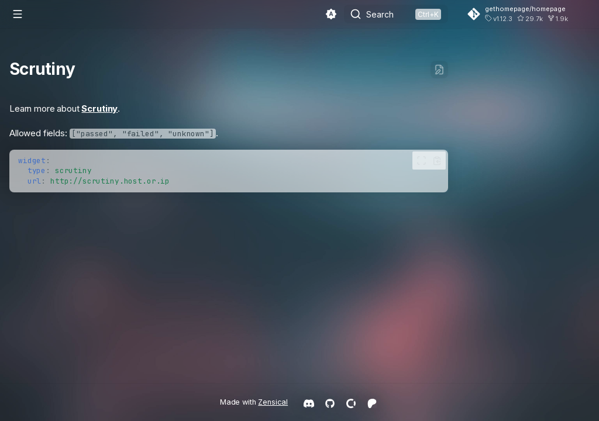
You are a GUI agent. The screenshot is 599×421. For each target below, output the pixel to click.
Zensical (273, 402)
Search (380, 14)
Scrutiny (99, 108)
